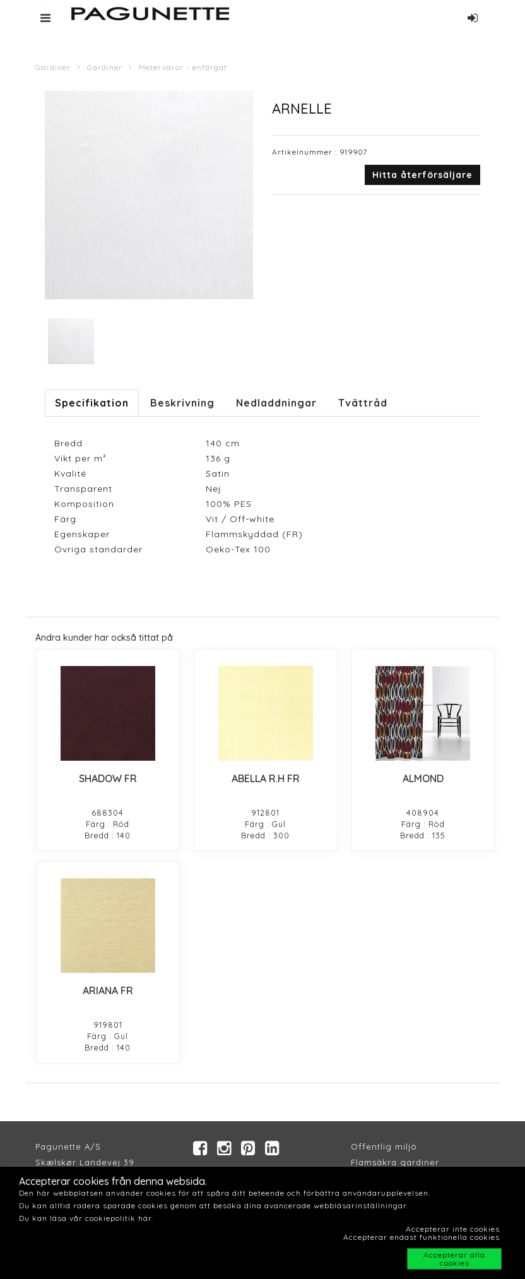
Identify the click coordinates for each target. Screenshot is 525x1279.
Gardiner (53, 67)
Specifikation (92, 402)
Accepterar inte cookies (453, 1229)
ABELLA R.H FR (266, 778)
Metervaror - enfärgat (183, 67)
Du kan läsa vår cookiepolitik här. (86, 1218)
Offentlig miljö (384, 1146)
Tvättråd (362, 402)
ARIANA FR (108, 990)
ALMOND (423, 778)
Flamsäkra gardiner (395, 1162)
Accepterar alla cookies (454, 1259)
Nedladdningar (276, 402)
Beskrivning (182, 402)
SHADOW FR (108, 778)
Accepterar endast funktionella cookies (421, 1237)
